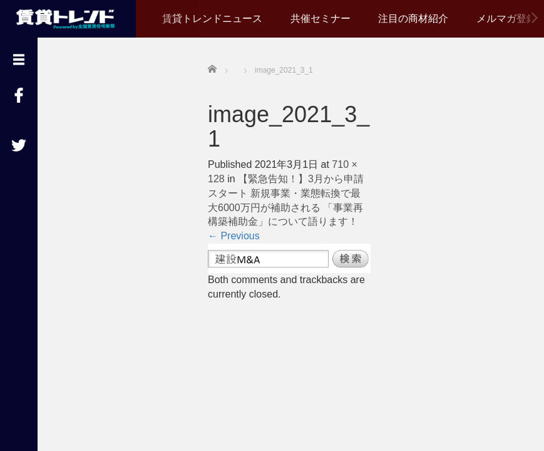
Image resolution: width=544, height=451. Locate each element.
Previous (234, 236)
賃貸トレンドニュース (212, 18)
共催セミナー (320, 18)
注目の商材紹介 (413, 18)
